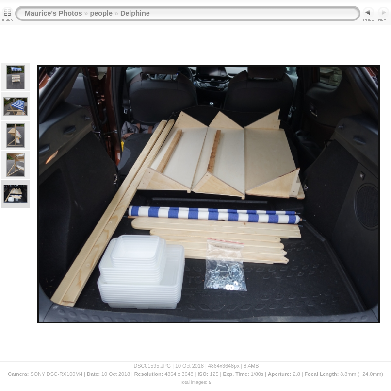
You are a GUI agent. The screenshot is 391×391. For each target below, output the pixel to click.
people (101, 13)
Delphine (135, 13)
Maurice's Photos (53, 13)
